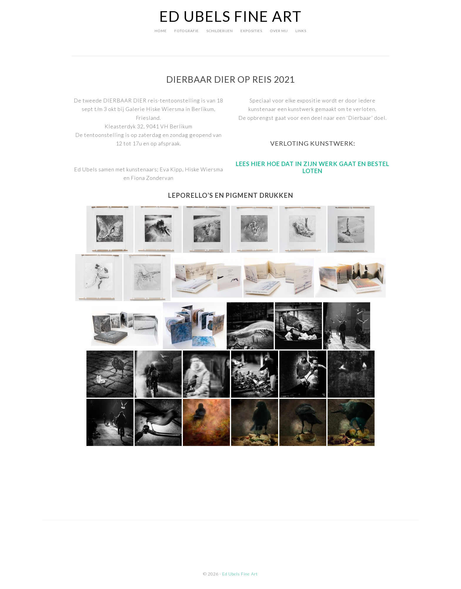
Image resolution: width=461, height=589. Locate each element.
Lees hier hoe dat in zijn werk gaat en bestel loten (312, 167)
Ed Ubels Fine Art (230, 16)
